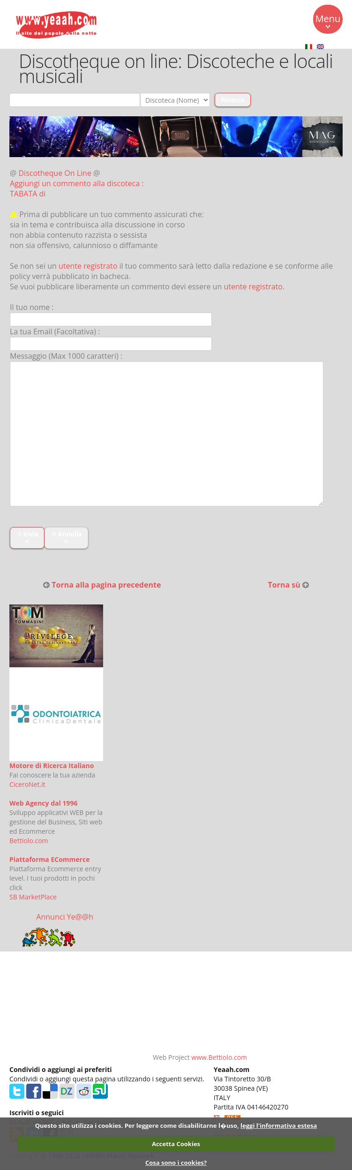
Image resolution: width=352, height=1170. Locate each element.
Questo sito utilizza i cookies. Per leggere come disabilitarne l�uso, (137, 1125)
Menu (328, 20)
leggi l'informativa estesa (278, 1125)
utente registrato (88, 266)
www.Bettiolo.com (219, 1057)
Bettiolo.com (28, 840)
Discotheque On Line (55, 173)
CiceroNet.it (27, 784)
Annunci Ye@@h (64, 917)
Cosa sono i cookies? (176, 1162)
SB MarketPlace (33, 896)
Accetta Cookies (176, 1144)
